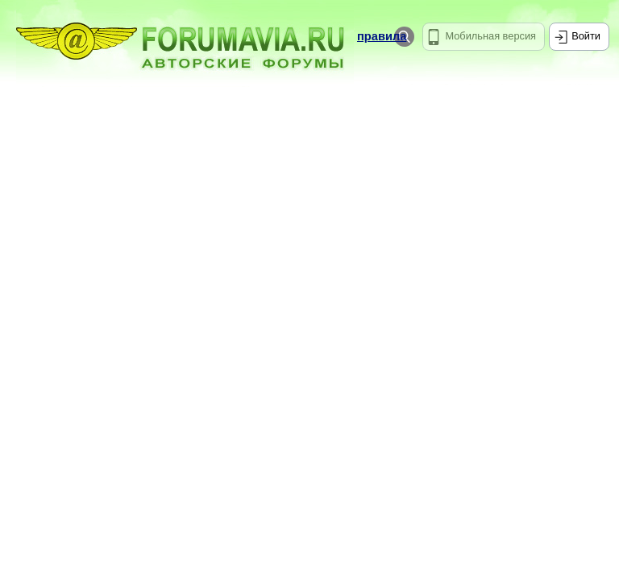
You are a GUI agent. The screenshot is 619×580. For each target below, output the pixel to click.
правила (381, 36)
